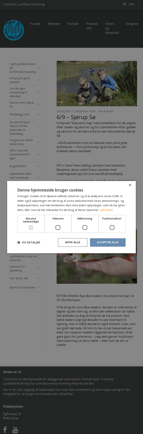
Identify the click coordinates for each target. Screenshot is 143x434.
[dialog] (71, 217)
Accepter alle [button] (107, 242)
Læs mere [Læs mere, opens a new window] (106, 210)
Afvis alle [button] (72, 242)
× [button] (129, 185)
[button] (28, 242)
